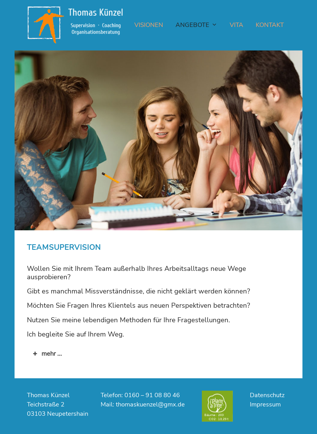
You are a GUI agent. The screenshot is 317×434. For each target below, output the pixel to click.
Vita (236, 25)
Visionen (148, 25)
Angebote (200, 25)
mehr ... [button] (47, 353)
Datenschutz (267, 395)
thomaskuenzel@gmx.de (150, 404)
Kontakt (270, 25)
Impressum (265, 404)
